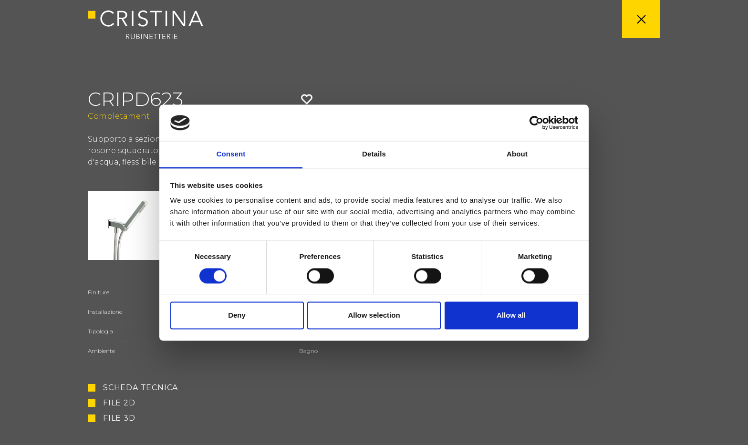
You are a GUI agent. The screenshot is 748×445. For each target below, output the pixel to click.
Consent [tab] (231, 154)
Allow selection (374, 315)
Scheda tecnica (140, 388)
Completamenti (120, 116)
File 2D (119, 403)
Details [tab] (374, 154)
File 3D (119, 418)
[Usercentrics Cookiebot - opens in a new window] (536, 122)
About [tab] (517, 154)
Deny (237, 315)
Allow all (511, 315)
